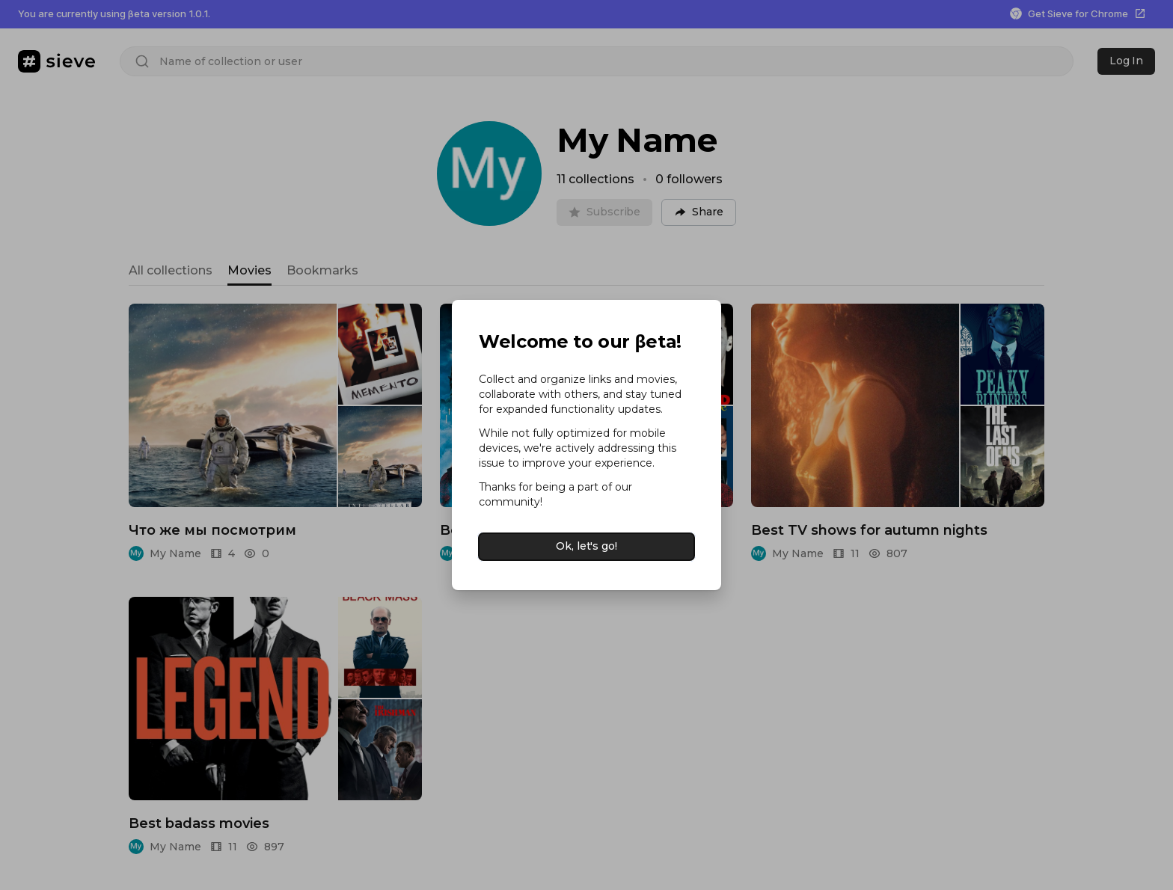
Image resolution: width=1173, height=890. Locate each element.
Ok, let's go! (586, 546)
